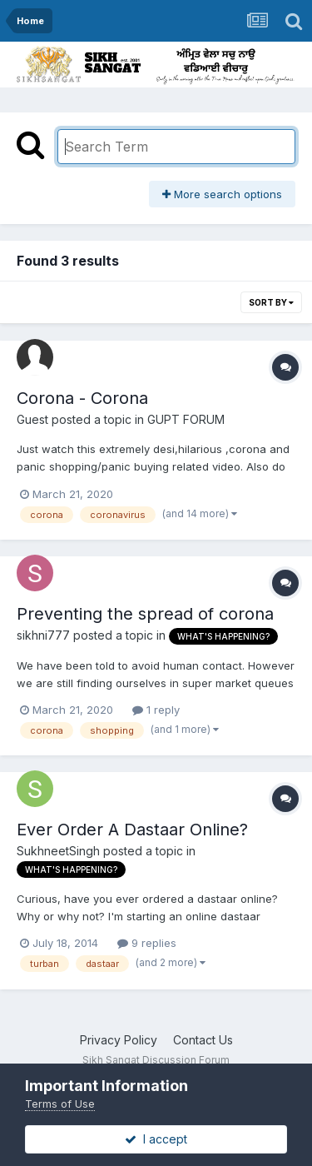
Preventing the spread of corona (145, 614)
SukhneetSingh (58, 851)
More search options (222, 194)
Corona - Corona (82, 398)
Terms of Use (60, 1103)
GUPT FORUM (186, 419)
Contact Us (203, 1040)
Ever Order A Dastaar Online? (132, 830)
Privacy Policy (118, 1040)
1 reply (156, 709)
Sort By (271, 302)
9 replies (146, 942)
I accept (156, 1139)
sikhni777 (43, 635)
